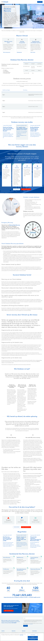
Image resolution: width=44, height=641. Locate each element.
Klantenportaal (19, 52)
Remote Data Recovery (14, 225)
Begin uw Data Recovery (26, 189)
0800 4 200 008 (16, 189)
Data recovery (33, 52)
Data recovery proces (6, 52)
